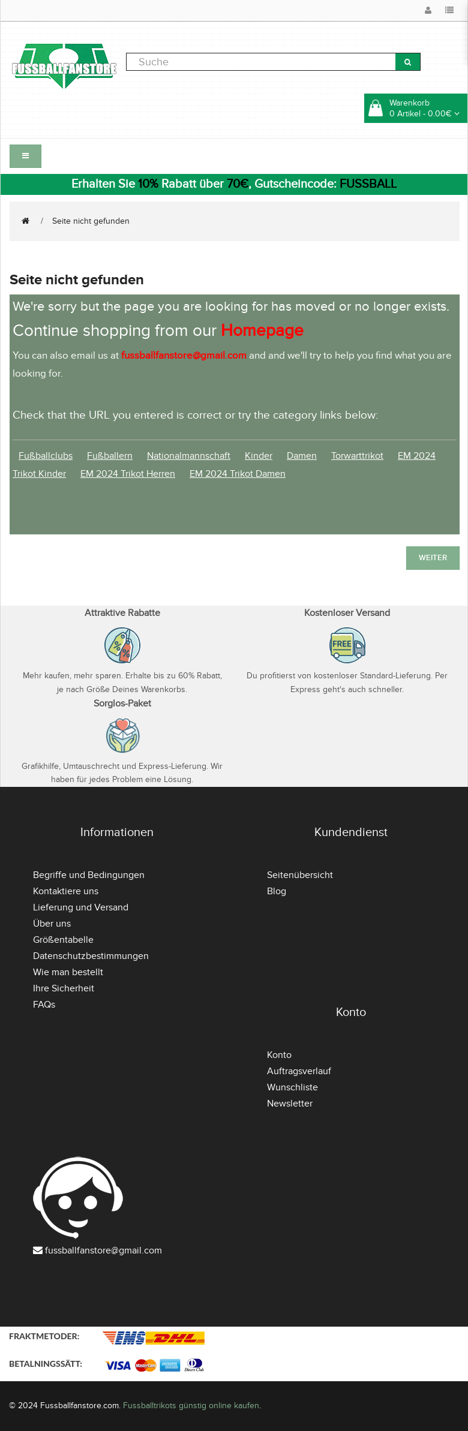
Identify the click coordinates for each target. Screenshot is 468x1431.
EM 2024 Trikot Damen (238, 474)
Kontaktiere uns (65, 891)
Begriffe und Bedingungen (89, 875)
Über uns (52, 924)
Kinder (258, 456)
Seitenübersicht (300, 875)
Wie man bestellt (68, 972)
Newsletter (290, 1104)
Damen (302, 456)
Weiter (433, 558)
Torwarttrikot (357, 456)
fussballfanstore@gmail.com (103, 1250)
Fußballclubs (46, 456)
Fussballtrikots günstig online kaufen (191, 1405)
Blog (276, 891)
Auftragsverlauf (299, 1071)
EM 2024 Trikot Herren (127, 474)
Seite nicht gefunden (91, 221)
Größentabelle (63, 940)
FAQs (44, 1005)
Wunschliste (292, 1087)
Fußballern (110, 456)
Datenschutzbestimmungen (91, 956)
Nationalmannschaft (188, 456)
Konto (279, 1055)
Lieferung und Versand (80, 907)
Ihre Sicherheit (63, 988)
